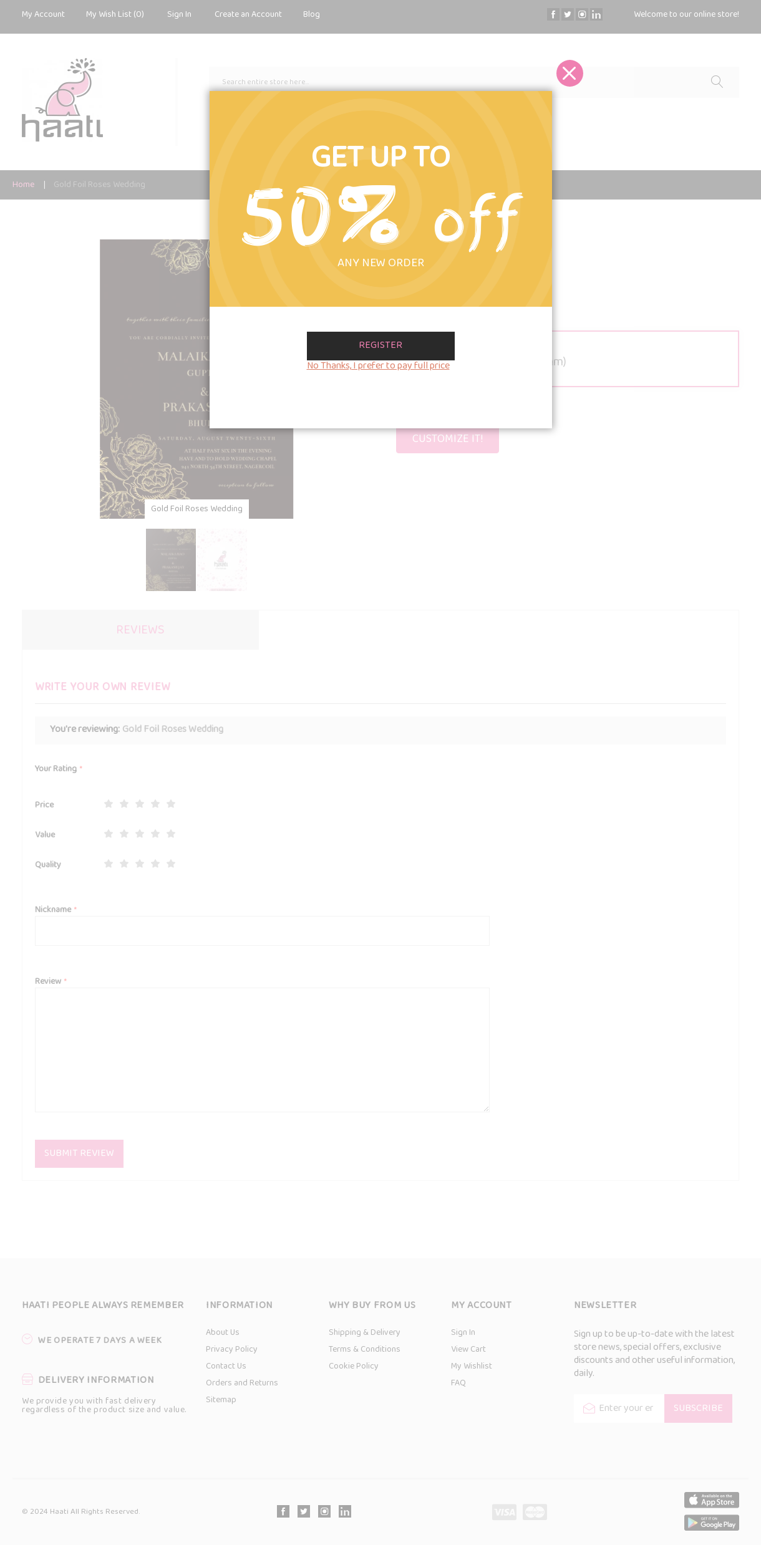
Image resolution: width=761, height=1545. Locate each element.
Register (380, 345)
